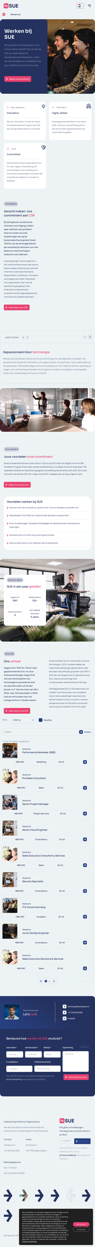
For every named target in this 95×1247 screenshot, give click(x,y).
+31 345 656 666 (12, 1150)
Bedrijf (47, 1048)
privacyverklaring (14, 1079)
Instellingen (81, 1229)
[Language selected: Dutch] (80, 6)
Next (90, 337)
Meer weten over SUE (18, 710)
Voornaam (11, 1048)
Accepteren (81, 1224)
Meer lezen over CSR (18, 307)
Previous (85, 337)
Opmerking (68, 1047)
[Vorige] (41, 981)
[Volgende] (54, 981)
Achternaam (31, 1048)
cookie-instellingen (29, 1241)
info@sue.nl (9, 1145)
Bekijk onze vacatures (19, 79)
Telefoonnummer (42, 1062)
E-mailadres (12, 1062)
